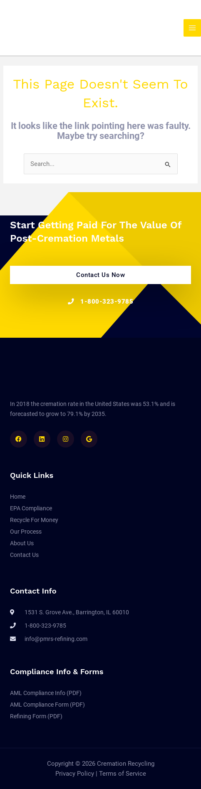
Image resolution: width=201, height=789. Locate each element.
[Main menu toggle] (192, 28)
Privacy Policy (75, 773)
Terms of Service (122, 773)
